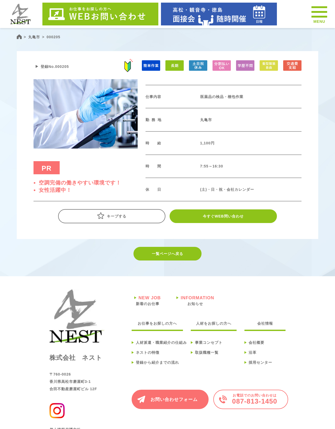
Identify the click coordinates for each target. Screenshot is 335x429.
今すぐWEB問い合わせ (223, 216)
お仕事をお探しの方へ (157, 323)
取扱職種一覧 (207, 352)
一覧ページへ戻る (167, 254)
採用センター (260, 362)
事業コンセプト (208, 342)
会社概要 (256, 342)
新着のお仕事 (147, 300)
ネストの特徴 (147, 352)
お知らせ (195, 300)
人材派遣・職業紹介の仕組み (161, 342)
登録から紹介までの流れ (157, 362)
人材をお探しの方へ (213, 323)
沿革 (252, 352)
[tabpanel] (86, 114)
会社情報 (265, 323)
